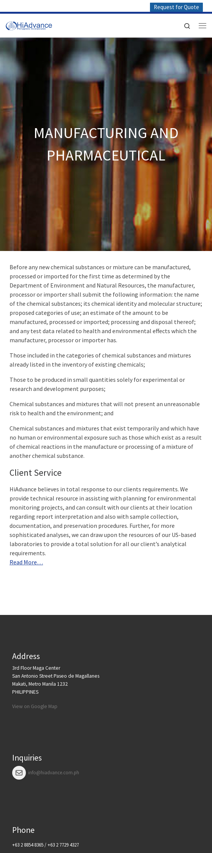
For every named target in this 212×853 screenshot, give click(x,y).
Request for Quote (176, 7)
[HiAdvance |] (29, 24)
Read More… (26, 562)
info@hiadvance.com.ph (53, 772)
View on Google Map (34, 706)
